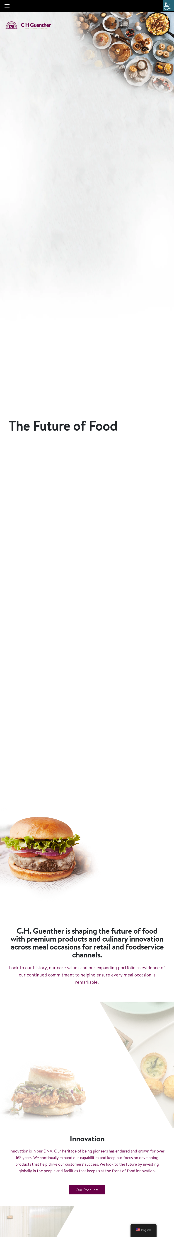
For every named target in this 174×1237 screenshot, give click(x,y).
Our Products (87, 1189)
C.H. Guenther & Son (33, 25)
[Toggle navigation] (7, 5)
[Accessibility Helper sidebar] (168, 5)
